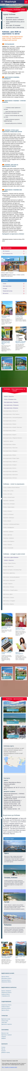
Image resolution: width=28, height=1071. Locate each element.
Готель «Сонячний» (8, 547)
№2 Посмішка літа (14, 253)
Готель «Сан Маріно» (8, 541)
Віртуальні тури (4, 1033)
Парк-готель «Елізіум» (9, 503)
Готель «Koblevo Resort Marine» (11, 487)
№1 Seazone (14, 251)
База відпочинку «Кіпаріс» (10, 464)
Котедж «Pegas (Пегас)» (9, 563)
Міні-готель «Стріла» (8, 597)
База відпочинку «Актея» (9, 420)
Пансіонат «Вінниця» (8, 517)
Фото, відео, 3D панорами (13, 25)
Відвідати (3, 1038)
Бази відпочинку (14, 286)
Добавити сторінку (5, 1052)
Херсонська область (6, 980)
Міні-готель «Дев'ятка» (9, 573)
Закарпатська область (6, 992)
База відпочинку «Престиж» (10, 447)
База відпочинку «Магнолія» (10, 474)
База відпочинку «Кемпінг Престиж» (12, 427)
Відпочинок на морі (5, 1019)
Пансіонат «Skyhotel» (8, 500)
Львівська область (5, 994)
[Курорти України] (26, 2)
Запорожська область (6, 981)
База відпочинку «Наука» (9, 424)
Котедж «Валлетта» (8, 566)
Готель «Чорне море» (8, 507)
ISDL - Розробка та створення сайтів (9, 1067)
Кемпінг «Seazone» (9, 560)
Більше (6, 368)
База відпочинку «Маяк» (9, 444)
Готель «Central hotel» (9, 497)
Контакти (3, 1050)
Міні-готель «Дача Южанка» (11, 557)
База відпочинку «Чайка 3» (10, 461)
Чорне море (4, 1022)
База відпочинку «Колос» (9, 468)
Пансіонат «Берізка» (8, 538)
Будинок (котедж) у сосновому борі (12, 569)
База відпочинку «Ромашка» (11, 405)
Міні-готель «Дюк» (8, 594)
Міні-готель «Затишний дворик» (11, 577)
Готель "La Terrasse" (8, 514)
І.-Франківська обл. (5, 996)
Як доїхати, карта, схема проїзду (15, 27)
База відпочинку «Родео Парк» (11, 458)
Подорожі (3, 1036)
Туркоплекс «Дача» (8, 441)
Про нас (3, 1048)
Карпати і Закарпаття (6, 990)
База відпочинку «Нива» (9, 430)
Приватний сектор (14, 291)
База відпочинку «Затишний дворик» (12, 417)
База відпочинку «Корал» (9, 434)
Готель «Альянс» (7, 511)
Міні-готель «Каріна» (8, 604)
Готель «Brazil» (7, 521)
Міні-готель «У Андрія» (9, 600)
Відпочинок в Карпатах (6, 1024)
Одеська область (5, 976)
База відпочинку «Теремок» (11, 402)
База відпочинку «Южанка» (11, 408)
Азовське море (4, 1020)
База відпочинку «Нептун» (10, 478)
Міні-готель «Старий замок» (10, 590)
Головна (3, 1047)
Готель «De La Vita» (8, 490)
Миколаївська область (6, 978)
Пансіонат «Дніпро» (8, 531)
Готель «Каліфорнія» (8, 527)
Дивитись (10, 710)
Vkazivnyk (10, 1)
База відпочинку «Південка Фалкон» (12, 438)
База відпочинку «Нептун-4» (10, 411)
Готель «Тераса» (7, 544)
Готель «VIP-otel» (7, 494)
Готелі (14, 283)
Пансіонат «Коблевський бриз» (11, 524)
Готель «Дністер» (7, 534)
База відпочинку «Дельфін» (10, 471)
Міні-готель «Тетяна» (8, 587)
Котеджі (14, 288)
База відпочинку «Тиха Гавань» (11, 414)
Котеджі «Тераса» (8, 583)
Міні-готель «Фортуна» (9, 580)
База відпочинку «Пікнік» (9, 455)
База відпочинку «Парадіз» (10, 451)
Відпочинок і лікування (6, 1034)
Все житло (14, 293)
